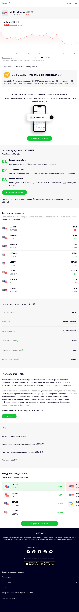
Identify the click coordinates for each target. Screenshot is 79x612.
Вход (69, 3)
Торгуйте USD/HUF (39, 138)
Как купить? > (31, 66)
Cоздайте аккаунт (7, 58)
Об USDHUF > (18, 66)
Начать (9, 416)
